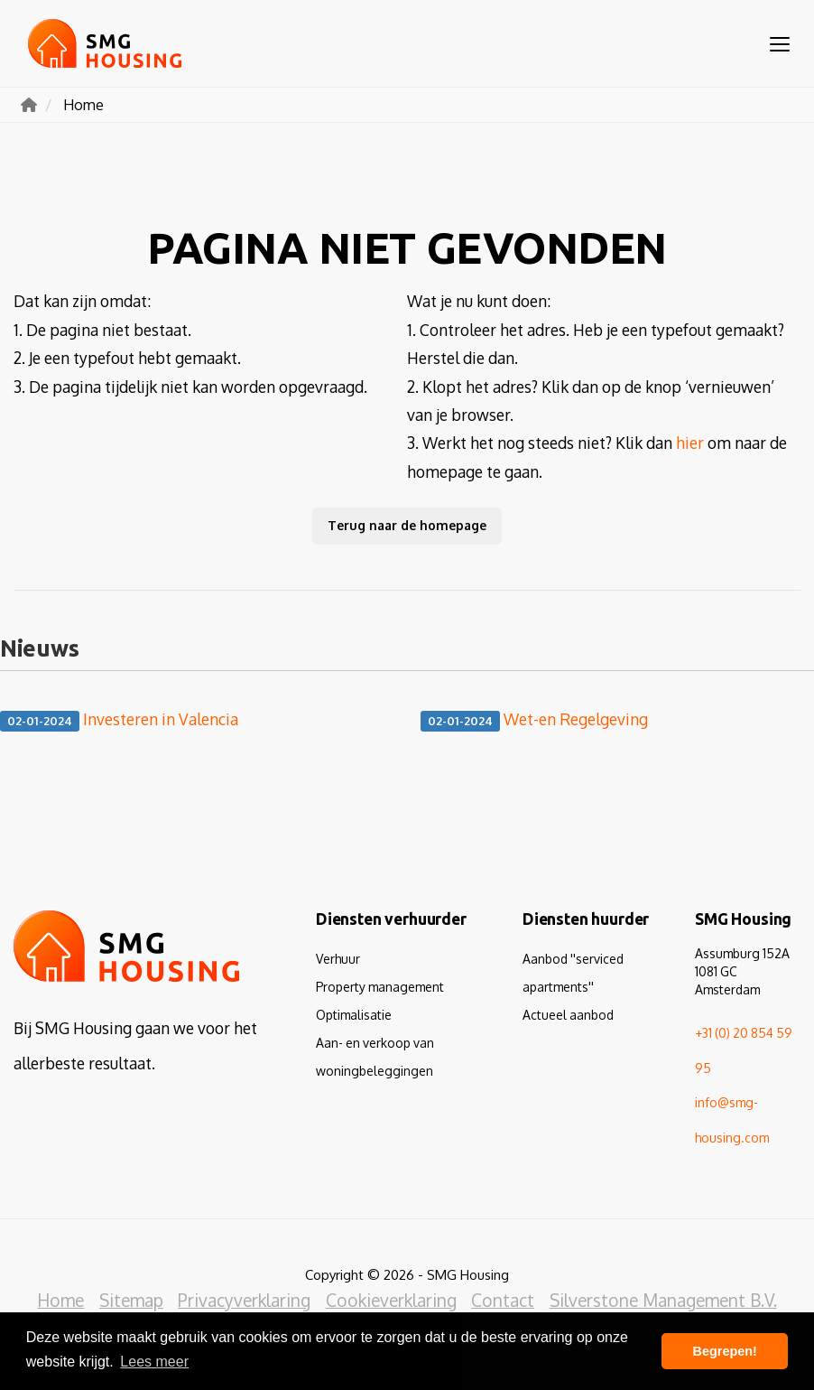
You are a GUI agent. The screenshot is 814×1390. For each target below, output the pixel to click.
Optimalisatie (354, 1014)
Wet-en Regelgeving (534, 720)
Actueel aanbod (568, 1014)
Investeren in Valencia (119, 720)
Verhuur (338, 958)
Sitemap (132, 1300)
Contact (502, 1300)
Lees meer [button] (154, 1361)
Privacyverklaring (245, 1300)
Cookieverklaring (391, 1300)
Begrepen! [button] (725, 1351)
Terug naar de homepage (407, 525)
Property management (380, 986)
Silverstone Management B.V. (662, 1300)
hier (690, 442)
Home (62, 1300)
